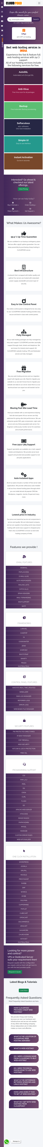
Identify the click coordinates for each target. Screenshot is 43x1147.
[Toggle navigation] (39, 3)
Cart (2, 31)
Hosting (2, 12)
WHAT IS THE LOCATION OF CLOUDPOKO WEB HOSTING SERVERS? (25, 1039)
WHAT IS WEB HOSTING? (24, 1048)
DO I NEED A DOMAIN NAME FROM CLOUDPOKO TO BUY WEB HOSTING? (25, 1058)
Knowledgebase (2, 21)
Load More (24, 990)
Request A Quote (15, 972)
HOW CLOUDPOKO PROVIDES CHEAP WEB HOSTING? (23, 1010)
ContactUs (2, 26)
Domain (2, 16)
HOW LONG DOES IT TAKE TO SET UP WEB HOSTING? (25, 1093)
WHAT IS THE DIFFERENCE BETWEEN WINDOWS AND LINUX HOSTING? (24, 1082)
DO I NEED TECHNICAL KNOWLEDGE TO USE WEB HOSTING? (25, 1070)
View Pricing (23, 189)
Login (2, 35)
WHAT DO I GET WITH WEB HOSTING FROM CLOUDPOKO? (25, 1104)
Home (2, 7)
